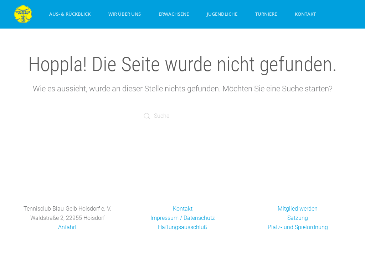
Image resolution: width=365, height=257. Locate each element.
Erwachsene (174, 14)
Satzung (297, 218)
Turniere (266, 14)
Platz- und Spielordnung (298, 227)
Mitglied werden (298, 208)
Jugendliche (222, 14)
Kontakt (305, 14)
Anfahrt (67, 227)
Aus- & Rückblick (70, 14)
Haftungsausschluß (182, 227)
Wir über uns (124, 14)
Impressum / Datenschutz (182, 218)
